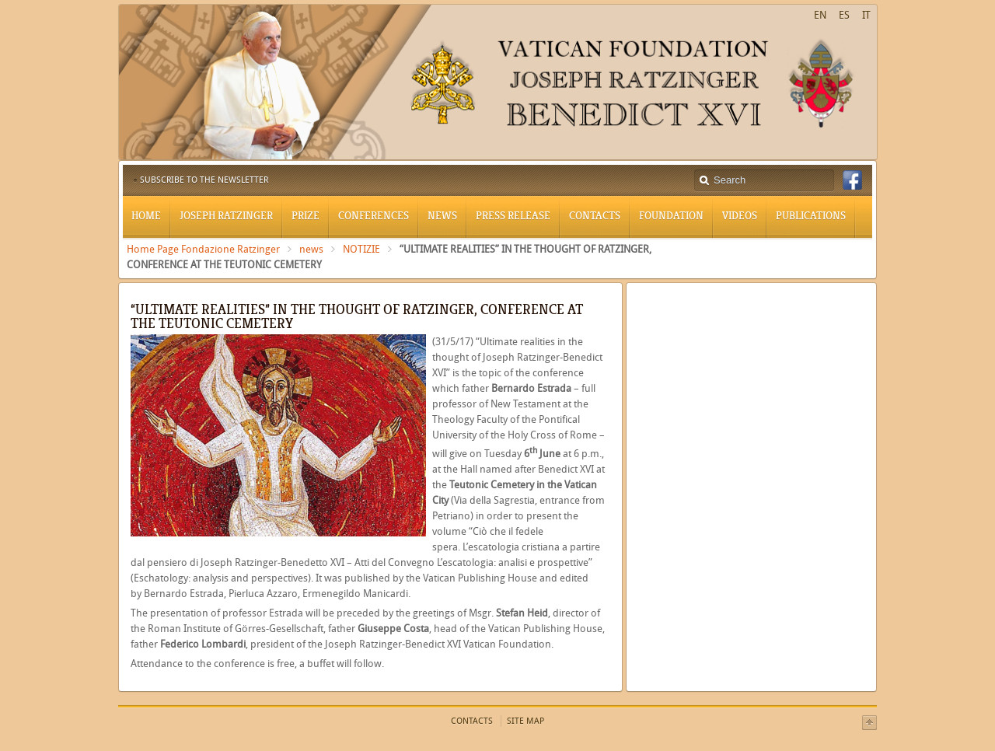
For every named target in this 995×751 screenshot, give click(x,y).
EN (820, 15)
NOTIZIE (361, 249)
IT (866, 15)
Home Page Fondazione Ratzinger (203, 249)
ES (844, 15)
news (311, 249)
